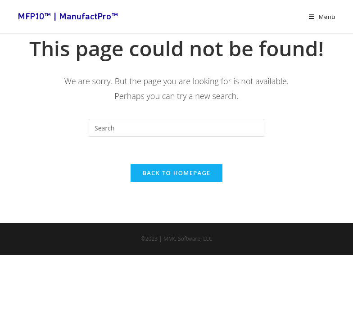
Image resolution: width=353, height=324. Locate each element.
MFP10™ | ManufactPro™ (68, 16)
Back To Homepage (176, 173)
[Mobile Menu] (322, 16)
